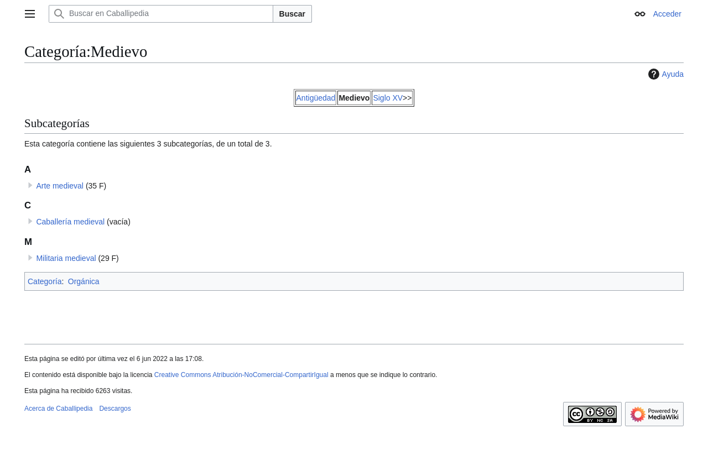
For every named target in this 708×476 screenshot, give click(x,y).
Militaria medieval (66, 258)
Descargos (115, 408)
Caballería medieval (70, 221)
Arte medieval (60, 185)
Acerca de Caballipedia (58, 408)
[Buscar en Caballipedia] (161, 14)
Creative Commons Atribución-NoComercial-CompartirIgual (241, 375)
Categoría (44, 281)
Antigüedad (316, 97)
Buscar (292, 13)
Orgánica (84, 281)
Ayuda (664, 74)
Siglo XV (388, 97)
